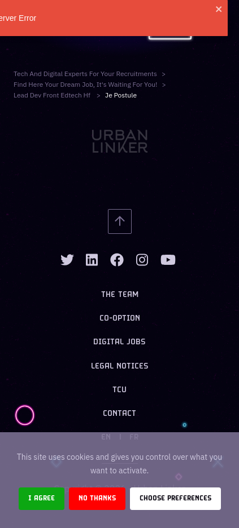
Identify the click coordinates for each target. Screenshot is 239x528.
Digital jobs (119, 342)
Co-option (119, 318)
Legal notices (120, 366)
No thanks (97, 498)
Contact (119, 414)
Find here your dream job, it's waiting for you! (85, 84)
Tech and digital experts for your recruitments (85, 73)
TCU (119, 390)
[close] (224, 9)
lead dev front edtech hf (53, 95)
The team (119, 295)
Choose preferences (175, 498)
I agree (41, 498)
